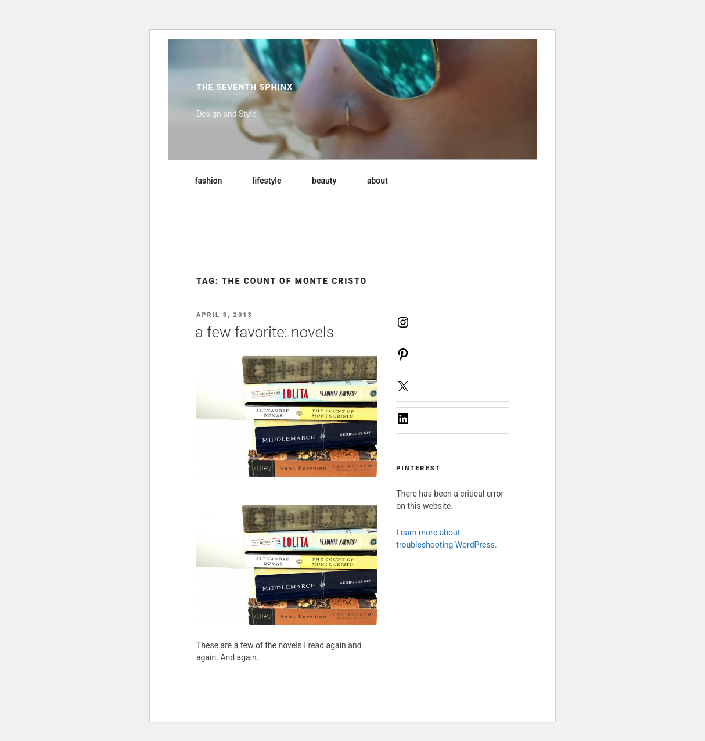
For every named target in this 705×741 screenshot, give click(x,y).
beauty (329, 180)
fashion (214, 180)
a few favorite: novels (264, 332)
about (383, 180)
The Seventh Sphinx (244, 87)
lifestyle (273, 180)
